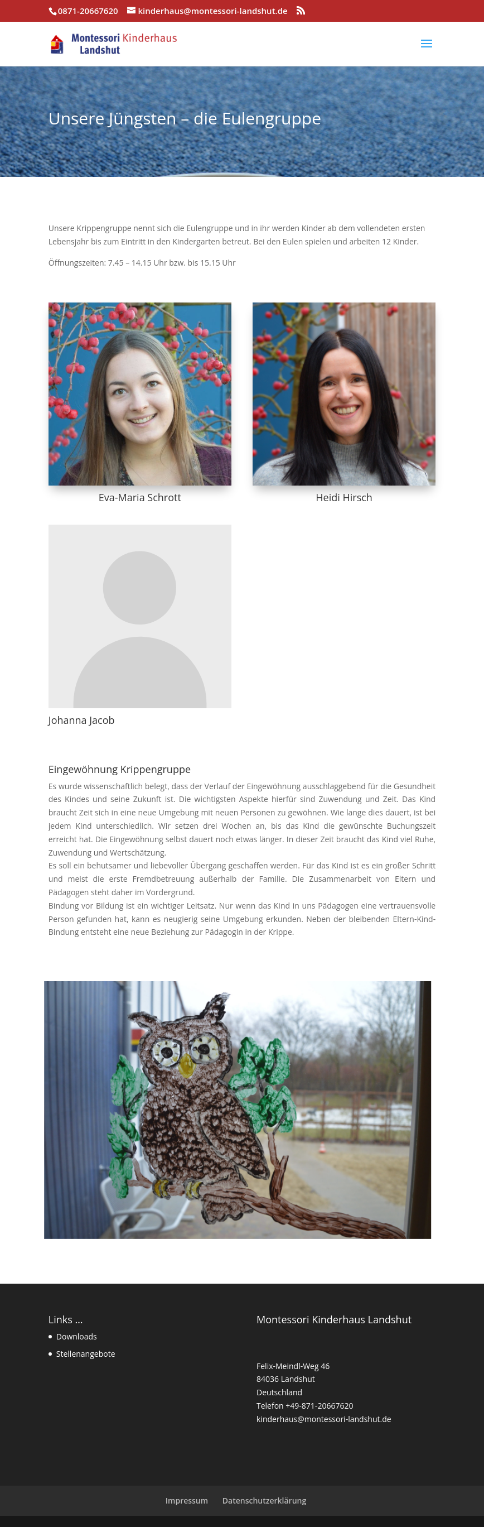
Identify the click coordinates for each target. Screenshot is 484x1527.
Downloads (76, 1336)
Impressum (187, 1500)
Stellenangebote (85, 1353)
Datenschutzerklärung (264, 1500)
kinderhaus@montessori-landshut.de (323, 1419)
